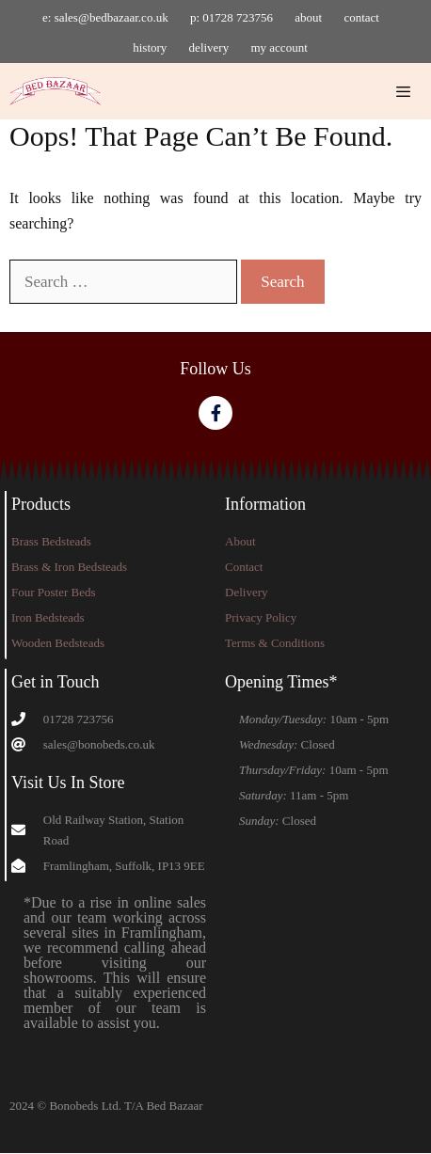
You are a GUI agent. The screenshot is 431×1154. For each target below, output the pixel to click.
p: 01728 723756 (231, 17)
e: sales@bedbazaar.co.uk (105, 17)
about (308, 17)
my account (278, 47)
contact (361, 17)
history (150, 47)
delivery (209, 47)
